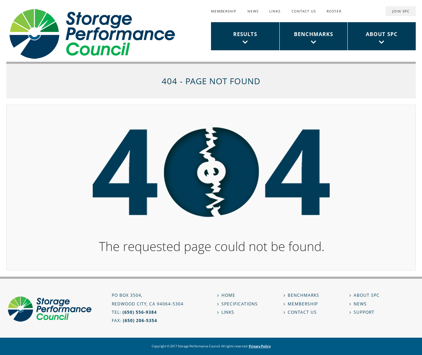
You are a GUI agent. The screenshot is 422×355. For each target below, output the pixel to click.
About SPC (382, 34)
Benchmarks (313, 34)
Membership (223, 11)
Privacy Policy (260, 346)
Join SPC (401, 11)
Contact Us (304, 11)
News (253, 11)
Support (364, 312)
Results (245, 34)
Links (274, 11)
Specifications (239, 304)
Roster (334, 11)
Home (228, 295)
